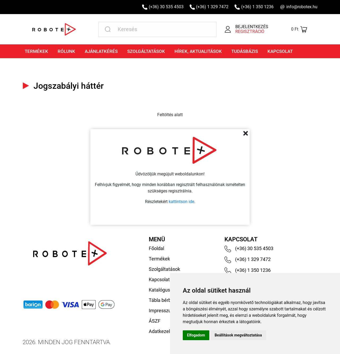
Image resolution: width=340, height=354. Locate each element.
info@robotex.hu (301, 7)
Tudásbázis (244, 51)
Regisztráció (249, 31)
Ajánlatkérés (101, 51)
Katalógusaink (164, 290)
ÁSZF (154, 321)
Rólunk (66, 51)
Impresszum (162, 310)
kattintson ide (181, 201)
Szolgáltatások (146, 51)
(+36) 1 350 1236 (257, 7)
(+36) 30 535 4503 (166, 7)
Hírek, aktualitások (198, 51)
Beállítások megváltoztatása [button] (238, 335)
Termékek (36, 51)
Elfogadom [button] (196, 335)
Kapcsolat (280, 51)
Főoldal (156, 248)
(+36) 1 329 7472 (212, 7)
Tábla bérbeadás (166, 300)
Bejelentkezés (251, 26)
